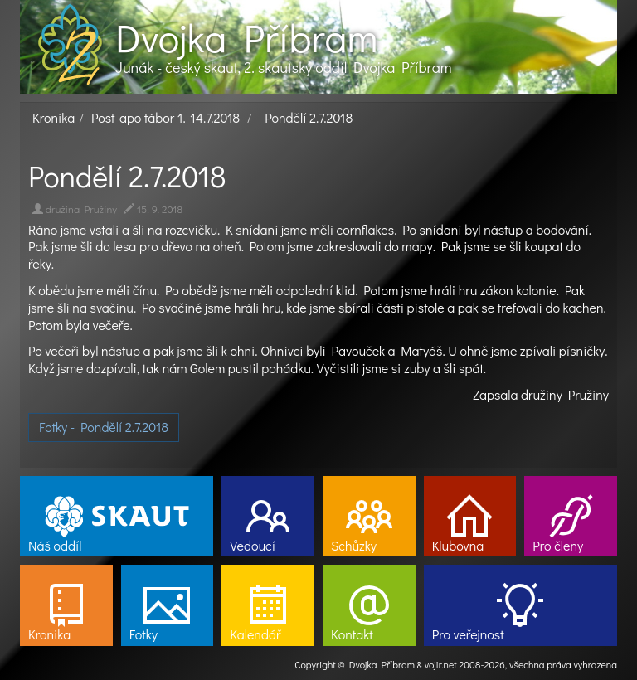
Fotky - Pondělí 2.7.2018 (103, 426)
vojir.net (441, 664)
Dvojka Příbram (246, 37)
